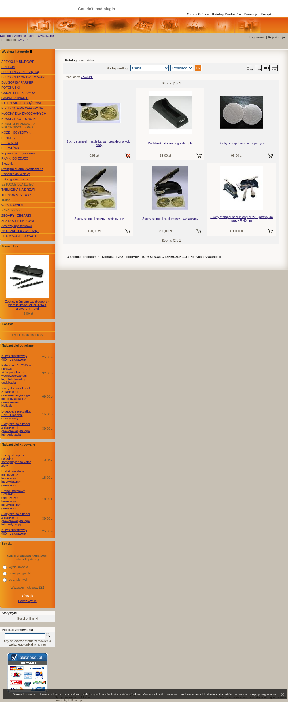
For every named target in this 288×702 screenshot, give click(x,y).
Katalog (5, 35)
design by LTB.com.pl (68, 700)
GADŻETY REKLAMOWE (19, 92)
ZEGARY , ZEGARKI (16, 215)
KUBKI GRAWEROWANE (19, 118)
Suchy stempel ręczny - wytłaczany (99, 218)
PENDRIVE (9, 137)
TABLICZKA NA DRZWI (18, 189)
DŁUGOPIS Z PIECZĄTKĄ (20, 72)
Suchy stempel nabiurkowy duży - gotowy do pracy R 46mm (241, 218)
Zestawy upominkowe (16, 226)
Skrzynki (7, 163)
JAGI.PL (23, 39)
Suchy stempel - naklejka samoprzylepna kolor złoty (16, 460)
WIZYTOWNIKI (12, 205)
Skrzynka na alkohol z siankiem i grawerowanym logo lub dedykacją (15, 429)
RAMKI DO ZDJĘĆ (14, 158)
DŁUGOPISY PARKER (17, 82)
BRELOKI (8, 67)
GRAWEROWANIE (14, 98)
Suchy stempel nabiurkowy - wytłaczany (170, 218)
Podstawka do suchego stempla (170, 143)
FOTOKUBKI (10, 87)
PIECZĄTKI (9, 143)
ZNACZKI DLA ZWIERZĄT (20, 231)
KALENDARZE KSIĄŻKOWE (21, 103)
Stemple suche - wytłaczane (34, 35)
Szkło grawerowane (15, 179)
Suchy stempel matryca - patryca (242, 143)
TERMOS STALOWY (16, 194)
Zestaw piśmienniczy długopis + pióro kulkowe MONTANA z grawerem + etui (27, 305)
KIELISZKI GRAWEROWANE (22, 108)
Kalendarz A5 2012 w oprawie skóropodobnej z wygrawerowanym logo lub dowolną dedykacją (16, 374)
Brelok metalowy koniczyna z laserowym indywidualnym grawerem (13, 478)
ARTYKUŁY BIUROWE (17, 61)
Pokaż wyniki (27, 601)
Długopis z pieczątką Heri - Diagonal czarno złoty (16, 415)
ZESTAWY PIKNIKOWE (18, 220)
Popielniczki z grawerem (18, 153)
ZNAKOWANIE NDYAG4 (18, 236)
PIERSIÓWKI (10, 148)
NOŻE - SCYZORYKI (16, 132)
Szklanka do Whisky (15, 174)
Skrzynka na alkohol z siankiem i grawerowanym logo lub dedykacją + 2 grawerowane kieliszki (15, 397)
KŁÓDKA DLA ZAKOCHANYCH (23, 113)
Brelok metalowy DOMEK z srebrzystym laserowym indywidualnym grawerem (13, 499)
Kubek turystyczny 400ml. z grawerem (15, 357)
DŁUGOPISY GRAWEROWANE (24, 77)
